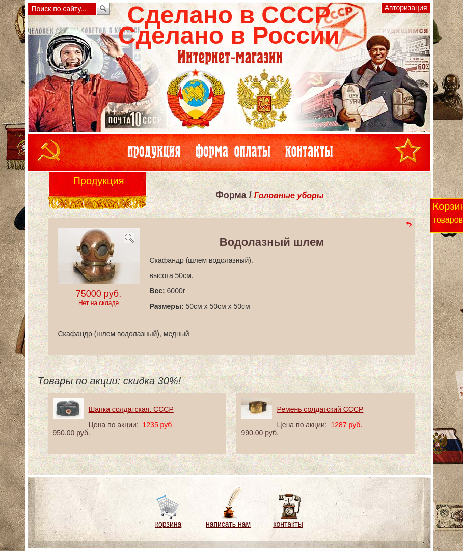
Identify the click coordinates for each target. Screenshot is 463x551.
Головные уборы (289, 195)
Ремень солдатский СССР (320, 409)
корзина (168, 524)
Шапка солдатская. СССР (131, 409)
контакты (288, 524)
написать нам (228, 524)
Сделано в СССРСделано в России (229, 25)
